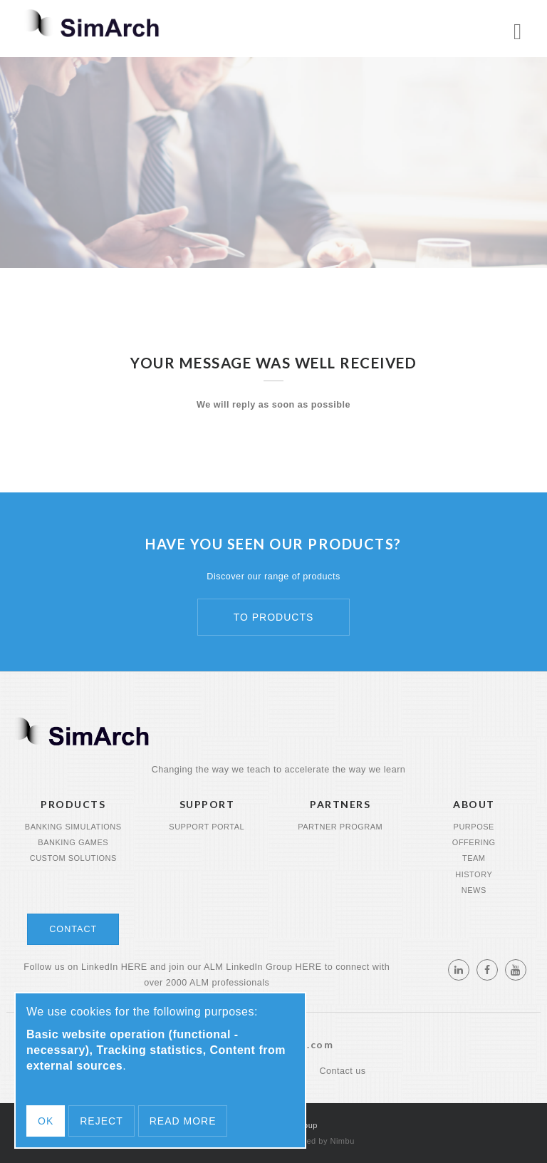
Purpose (474, 826)
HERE (134, 967)
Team (474, 858)
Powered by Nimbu (319, 1141)
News (474, 890)
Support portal (206, 826)
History (473, 874)
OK (45, 1121)
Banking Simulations (73, 826)
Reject (101, 1121)
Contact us (342, 1071)
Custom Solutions (73, 858)
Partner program (340, 826)
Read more (183, 1121)
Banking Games (73, 842)
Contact (73, 929)
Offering (474, 842)
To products (274, 617)
